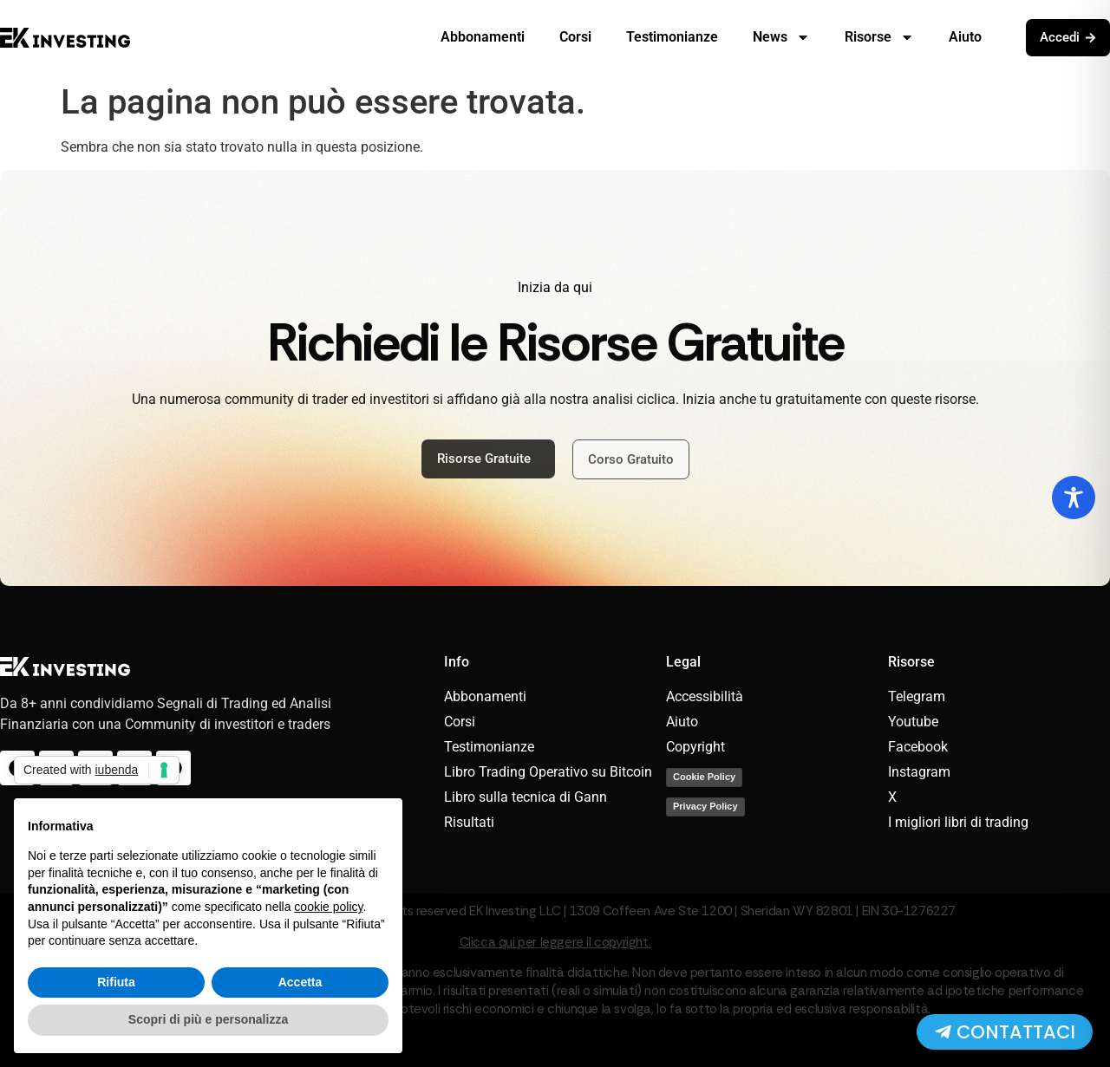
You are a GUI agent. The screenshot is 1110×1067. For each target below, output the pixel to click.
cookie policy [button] (328, 907)
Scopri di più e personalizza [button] (208, 1019)
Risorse (879, 37)
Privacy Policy (705, 806)
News (781, 37)
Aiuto (965, 37)
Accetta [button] (300, 982)
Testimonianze (672, 37)
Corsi (575, 37)
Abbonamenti (483, 37)
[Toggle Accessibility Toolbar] (1073, 497)
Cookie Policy (704, 776)
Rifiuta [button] (116, 982)
